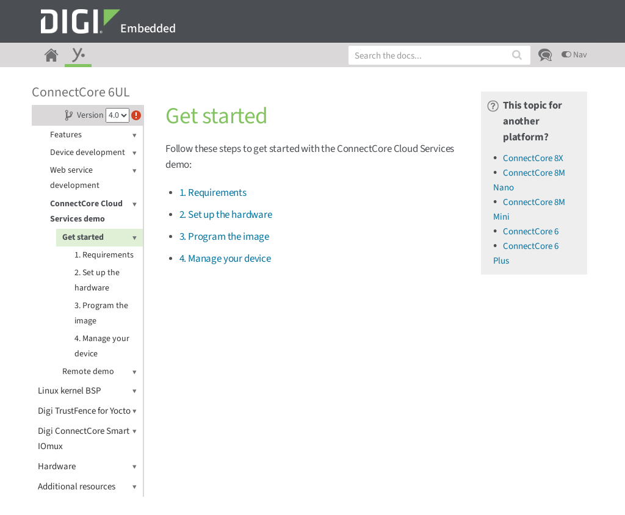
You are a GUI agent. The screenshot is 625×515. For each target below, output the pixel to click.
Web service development (93, 177)
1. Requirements (104, 255)
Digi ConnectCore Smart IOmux (87, 438)
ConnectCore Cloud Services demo (93, 210)
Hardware (87, 466)
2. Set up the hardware (97, 280)
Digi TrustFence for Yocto (87, 411)
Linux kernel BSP (87, 390)
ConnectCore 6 (530, 231)
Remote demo (99, 372)
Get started (99, 237)
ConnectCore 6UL (81, 92)
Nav (574, 55)
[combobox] (439, 55)
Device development (93, 152)
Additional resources (87, 486)
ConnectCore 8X (533, 158)
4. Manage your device (101, 346)
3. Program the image (101, 313)
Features (93, 135)
